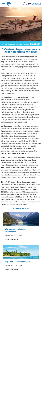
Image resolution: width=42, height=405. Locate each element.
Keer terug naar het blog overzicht (15, 44)
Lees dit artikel (11, 239)
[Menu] (3, 3)
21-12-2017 (35, 44)
